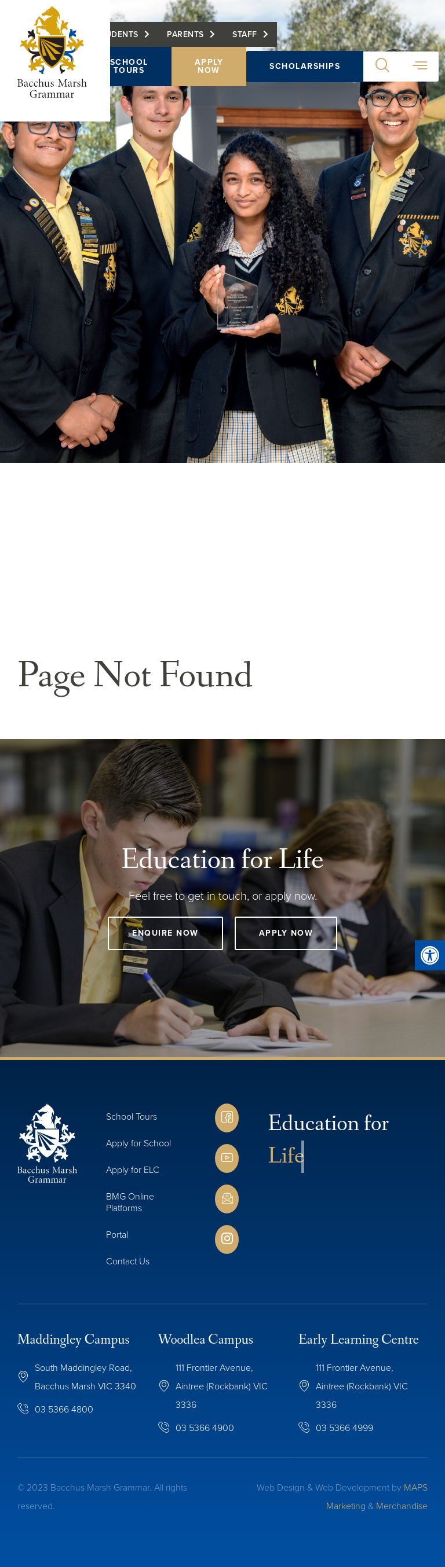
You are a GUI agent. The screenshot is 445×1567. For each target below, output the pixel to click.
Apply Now (209, 67)
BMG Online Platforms (130, 1202)
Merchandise (402, 1506)
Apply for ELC (132, 1169)
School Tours (129, 67)
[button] (383, 67)
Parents (186, 35)
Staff (245, 35)
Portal (117, 1234)
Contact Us (127, 1261)
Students (117, 35)
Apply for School (138, 1143)
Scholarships (305, 67)
